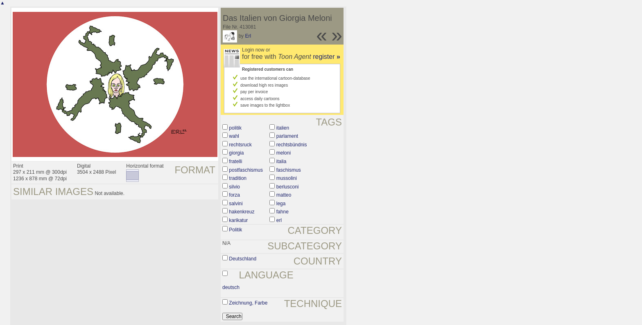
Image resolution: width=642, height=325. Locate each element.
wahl (234, 136)
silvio (234, 187)
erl (279, 220)
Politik (235, 230)
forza (234, 195)
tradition (237, 178)
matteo (284, 195)
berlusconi (287, 187)
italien (282, 128)
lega (281, 203)
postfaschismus (246, 170)
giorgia (236, 153)
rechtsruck (240, 145)
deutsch (231, 287)
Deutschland (242, 259)
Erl (248, 36)
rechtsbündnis (291, 145)
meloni (283, 153)
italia (281, 161)
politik (235, 128)
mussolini (286, 178)
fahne (282, 212)
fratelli (235, 161)
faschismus (288, 170)
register (326, 56)
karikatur (238, 220)
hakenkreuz (241, 212)
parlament (287, 136)
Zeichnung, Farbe (248, 303)
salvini (235, 203)
